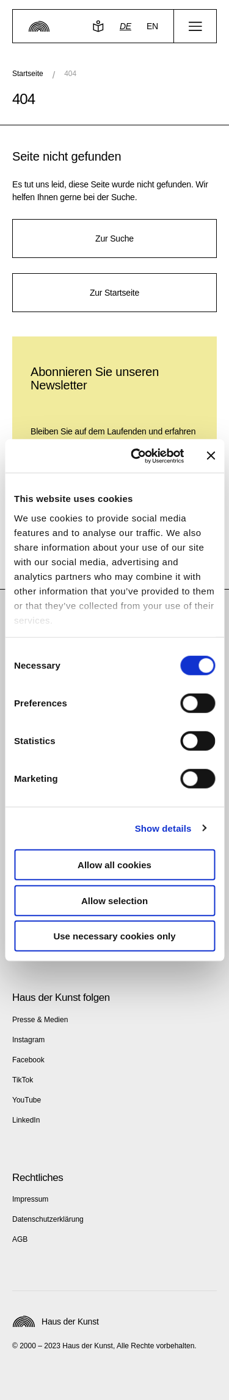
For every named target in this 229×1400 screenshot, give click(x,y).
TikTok (22, 1080)
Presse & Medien (40, 1019)
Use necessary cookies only (114, 936)
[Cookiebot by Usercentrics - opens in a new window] (136, 456)
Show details (163, 828)
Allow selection (114, 900)
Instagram (28, 1040)
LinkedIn (26, 1120)
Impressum (30, 1199)
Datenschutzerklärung (48, 1219)
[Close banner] (210, 455)
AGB (19, 1239)
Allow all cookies (114, 865)
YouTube (26, 1100)
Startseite (27, 73)
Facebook (28, 1060)
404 (70, 73)
